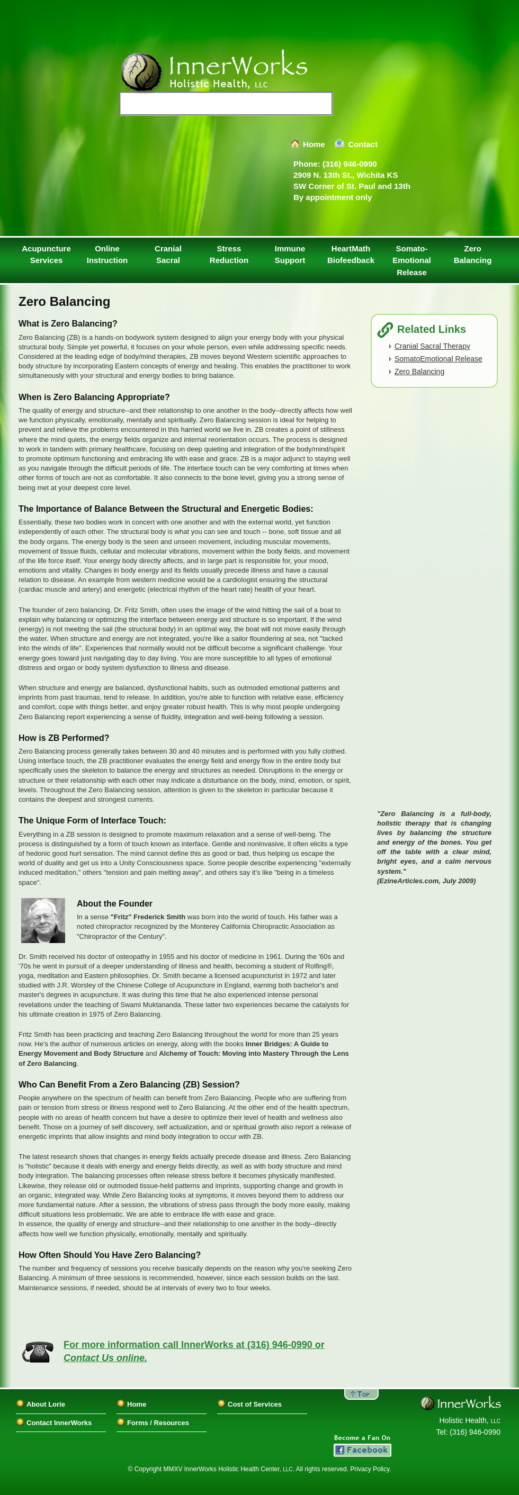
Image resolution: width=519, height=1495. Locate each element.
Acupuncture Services (46, 254)
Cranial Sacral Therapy (432, 346)
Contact (363, 144)
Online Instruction (107, 254)
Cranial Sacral (168, 254)
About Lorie (45, 1404)
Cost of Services (255, 1404)
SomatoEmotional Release (438, 359)
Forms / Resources (158, 1423)
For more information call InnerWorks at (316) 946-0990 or (194, 1351)
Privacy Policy (369, 1469)
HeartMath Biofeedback (350, 254)
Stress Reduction (229, 254)
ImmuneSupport (290, 254)
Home (314, 144)
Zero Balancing (473, 254)
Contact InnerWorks (59, 1423)
